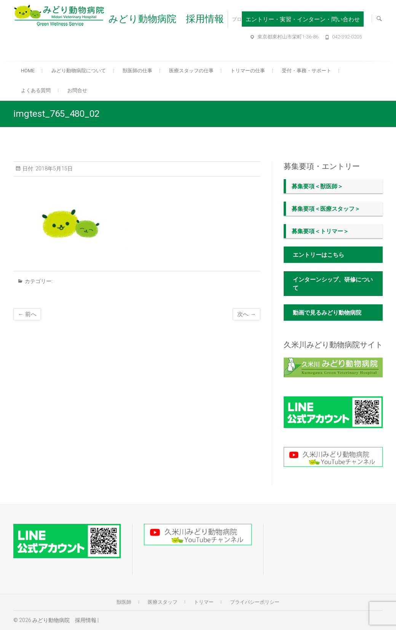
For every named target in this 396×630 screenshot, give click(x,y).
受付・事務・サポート (306, 70)
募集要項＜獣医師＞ (317, 186)
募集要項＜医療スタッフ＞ (326, 208)
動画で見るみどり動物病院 (327, 312)
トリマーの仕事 (247, 70)
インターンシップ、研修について (333, 283)
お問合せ (77, 90)
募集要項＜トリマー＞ (320, 231)
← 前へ (27, 314)
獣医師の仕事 (137, 70)
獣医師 (124, 602)
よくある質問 (36, 90)
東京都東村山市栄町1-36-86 (287, 37)
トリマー (204, 602)
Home (28, 70)
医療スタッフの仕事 (191, 70)
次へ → (246, 314)
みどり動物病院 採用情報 (166, 18)
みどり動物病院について (78, 70)
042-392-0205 (347, 37)
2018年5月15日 (53, 168)
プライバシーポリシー (254, 602)
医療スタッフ (162, 602)
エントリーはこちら (318, 254)
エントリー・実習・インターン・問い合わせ (303, 19)
